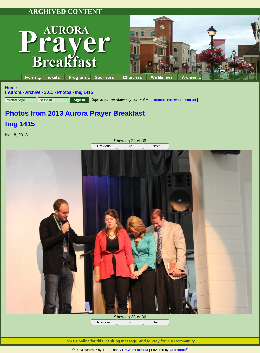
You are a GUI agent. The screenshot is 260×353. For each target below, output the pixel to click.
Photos (64, 92)
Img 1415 (84, 92)
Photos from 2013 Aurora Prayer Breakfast (75, 113)
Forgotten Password (166, 99)
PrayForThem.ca (135, 350)
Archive (33, 92)
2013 (49, 92)
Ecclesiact (179, 350)
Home (11, 87)
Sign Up (190, 99)
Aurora (14, 92)
